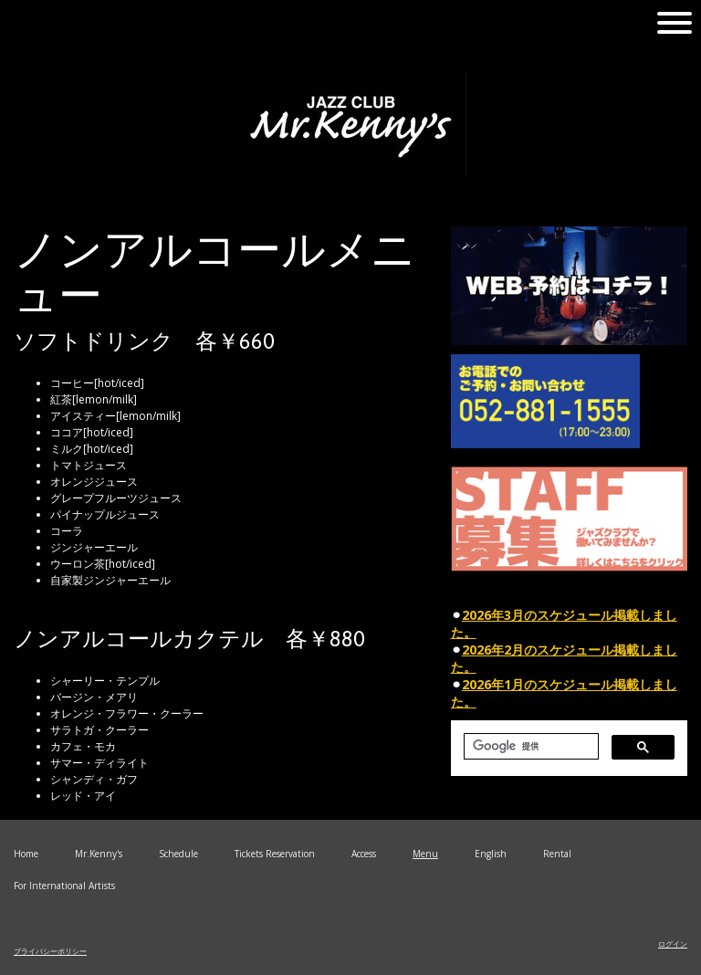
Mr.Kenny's (98, 853)
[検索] (529, 746)
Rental (557, 853)
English (491, 853)
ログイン (672, 943)
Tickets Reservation (275, 853)
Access (363, 853)
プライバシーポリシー (50, 951)
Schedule (178, 853)
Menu (425, 853)
